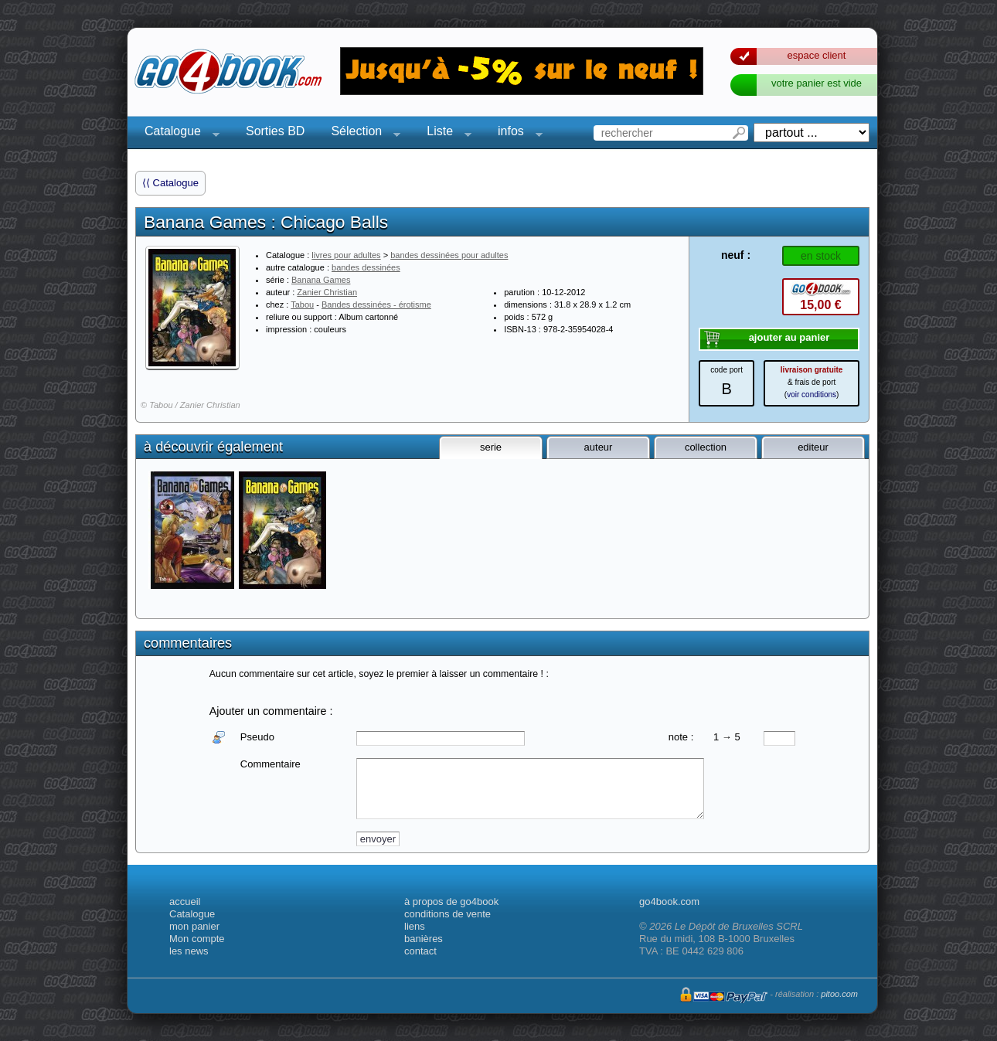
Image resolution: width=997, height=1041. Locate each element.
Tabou (302, 304)
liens (414, 926)
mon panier (194, 926)
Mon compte (197, 938)
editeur (813, 447)
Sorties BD (275, 131)
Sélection (361, 133)
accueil (184, 901)
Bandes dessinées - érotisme (376, 304)
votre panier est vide (816, 83)
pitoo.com (839, 993)
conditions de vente (447, 914)
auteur (598, 447)
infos (515, 133)
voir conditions (811, 394)
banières (423, 938)
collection (705, 447)
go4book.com (669, 901)
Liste (444, 133)
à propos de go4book (451, 901)
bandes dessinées (366, 267)
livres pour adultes (345, 255)
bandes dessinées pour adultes (449, 255)
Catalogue (177, 133)
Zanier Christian (327, 292)
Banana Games (320, 279)
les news (189, 951)
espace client (817, 55)
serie (491, 447)
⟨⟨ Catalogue (170, 183)
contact (420, 951)
